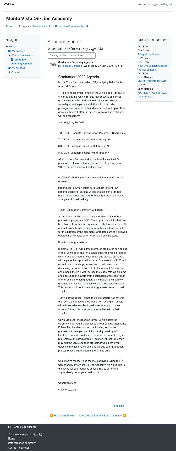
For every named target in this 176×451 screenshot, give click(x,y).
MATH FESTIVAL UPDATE (152, 81)
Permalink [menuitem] (118, 405)
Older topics (144, 96)
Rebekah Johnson (72, 65)
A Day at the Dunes (148, 54)
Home (9, 26)
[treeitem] (22, 59)
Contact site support (22, 426)
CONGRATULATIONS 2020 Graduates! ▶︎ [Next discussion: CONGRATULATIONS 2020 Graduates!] (102, 415)
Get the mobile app (19, 447)
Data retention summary (22, 442)
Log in (167, 4)
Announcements (42, 26)
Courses (16, 72)
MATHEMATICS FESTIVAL (152, 92)
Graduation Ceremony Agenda (72, 26)
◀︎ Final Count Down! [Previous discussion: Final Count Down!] (62, 415)
